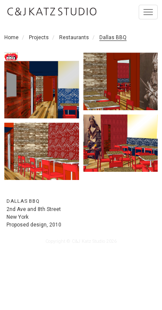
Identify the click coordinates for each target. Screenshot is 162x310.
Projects (39, 37)
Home (11, 37)
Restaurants (74, 37)
